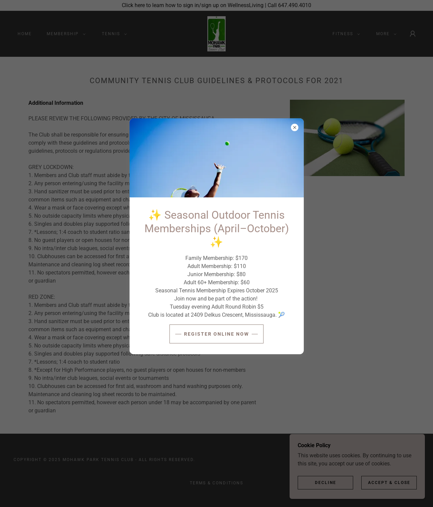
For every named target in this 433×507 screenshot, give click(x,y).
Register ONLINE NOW (216, 334)
